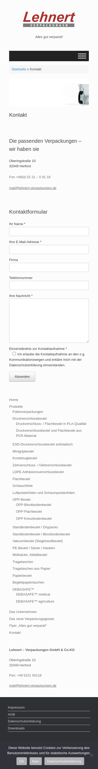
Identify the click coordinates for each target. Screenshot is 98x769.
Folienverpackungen (28, 412)
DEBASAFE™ (23, 589)
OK (21, 761)
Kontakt (15, 633)
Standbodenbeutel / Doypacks (35, 527)
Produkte (16, 406)
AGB (11, 714)
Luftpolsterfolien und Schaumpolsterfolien (44, 493)
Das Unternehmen (23, 612)
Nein (35, 761)
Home (13, 400)
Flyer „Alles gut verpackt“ (28, 626)
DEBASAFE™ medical (33, 594)
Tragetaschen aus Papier (31, 568)
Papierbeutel (22, 576)
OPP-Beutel (22, 499)
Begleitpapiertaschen (28, 582)
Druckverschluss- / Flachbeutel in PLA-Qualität (51, 424)
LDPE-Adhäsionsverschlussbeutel (38, 472)
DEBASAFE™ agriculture (35, 601)
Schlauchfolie (23, 486)
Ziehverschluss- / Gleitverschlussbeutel (42, 465)
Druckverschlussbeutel (30, 418)
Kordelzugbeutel (25, 458)
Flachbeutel (21, 479)
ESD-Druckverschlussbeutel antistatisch (43, 444)
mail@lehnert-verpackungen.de (32, 188)
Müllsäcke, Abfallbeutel (30, 555)
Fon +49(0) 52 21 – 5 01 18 (29, 177)
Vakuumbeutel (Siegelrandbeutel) (38, 541)
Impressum (16, 707)
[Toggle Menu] (82, 55)
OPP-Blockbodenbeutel (33, 505)
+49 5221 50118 (29, 675)
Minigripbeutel (23, 451)
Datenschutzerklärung (24, 721)
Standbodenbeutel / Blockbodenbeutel (41, 534)
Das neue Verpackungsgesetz (31, 619)
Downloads (16, 728)
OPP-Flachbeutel (29, 511)
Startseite (19, 69)
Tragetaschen (23, 562)
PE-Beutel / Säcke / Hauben (34, 548)
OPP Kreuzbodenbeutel (33, 518)
